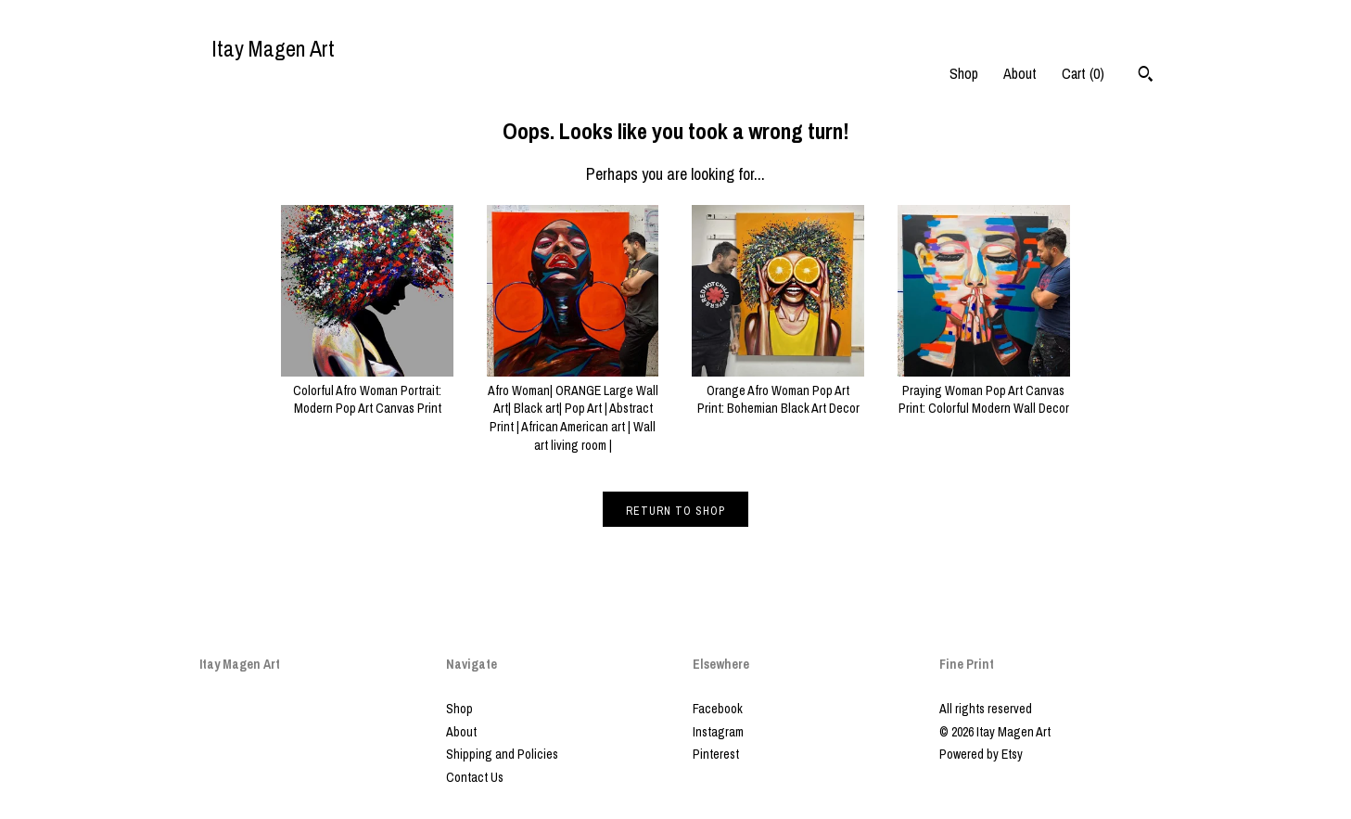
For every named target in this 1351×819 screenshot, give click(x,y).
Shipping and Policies (502, 754)
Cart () (1083, 73)
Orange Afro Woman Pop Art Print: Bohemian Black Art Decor (778, 390)
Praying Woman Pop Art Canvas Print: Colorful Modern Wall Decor (984, 390)
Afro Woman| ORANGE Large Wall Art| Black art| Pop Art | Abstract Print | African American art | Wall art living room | (573, 408)
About (1020, 73)
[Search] (1146, 76)
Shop (964, 73)
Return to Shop (675, 511)
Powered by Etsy (981, 754)
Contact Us (474, 777)
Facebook (718, 708)
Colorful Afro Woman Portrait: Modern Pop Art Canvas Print (367, 390)
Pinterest (716, 754)
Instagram (718, 731)
